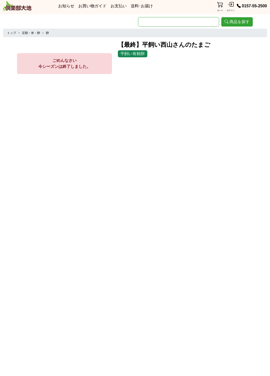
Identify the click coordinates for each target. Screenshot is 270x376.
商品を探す (237, 22)
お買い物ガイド (92, 6)
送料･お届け (142, 6)
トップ (11, 33)
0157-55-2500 (252, 6)
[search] (178, 22)
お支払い (119, 6)
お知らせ (66, 6)
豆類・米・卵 (31, 33)
